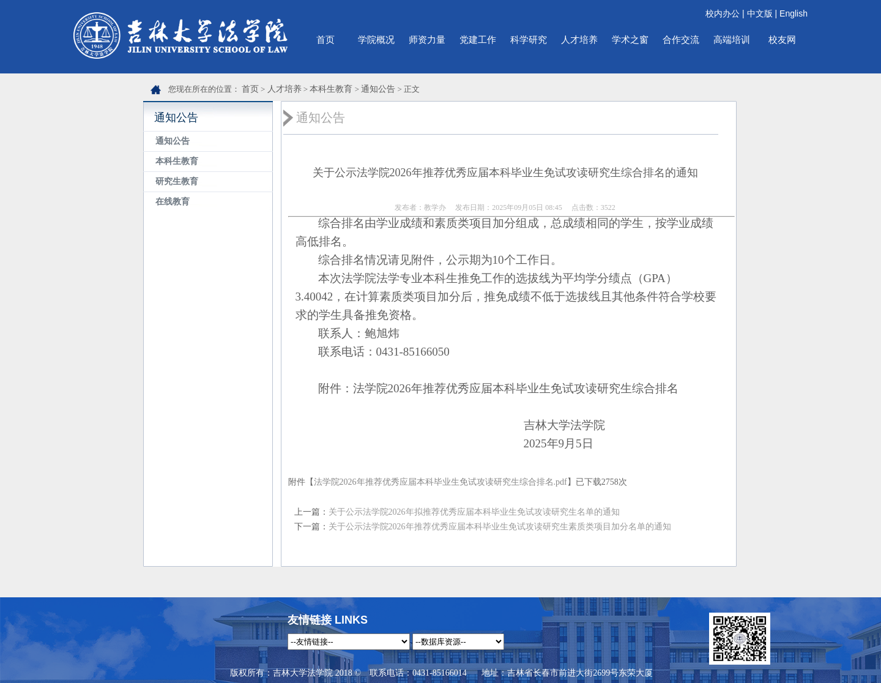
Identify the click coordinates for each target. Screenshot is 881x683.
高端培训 (731, 39)
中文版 (760, 13)
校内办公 (722, 13)
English (793, 13)
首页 (325, 39)
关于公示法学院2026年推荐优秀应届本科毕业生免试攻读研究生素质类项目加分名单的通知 (500, 526)
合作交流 (681, 39)
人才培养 (579, 39)
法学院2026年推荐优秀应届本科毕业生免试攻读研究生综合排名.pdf (440, 482)
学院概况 (376, 39)
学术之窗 (630, 39)
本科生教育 (331, 89)
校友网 (782, 39)
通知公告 (378, 89)
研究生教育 (176, 181)
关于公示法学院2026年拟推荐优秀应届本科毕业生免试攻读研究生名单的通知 (474, 512)
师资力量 (427, 39)
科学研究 (528, 39)
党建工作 (477, 39)
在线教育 (172, 201)
